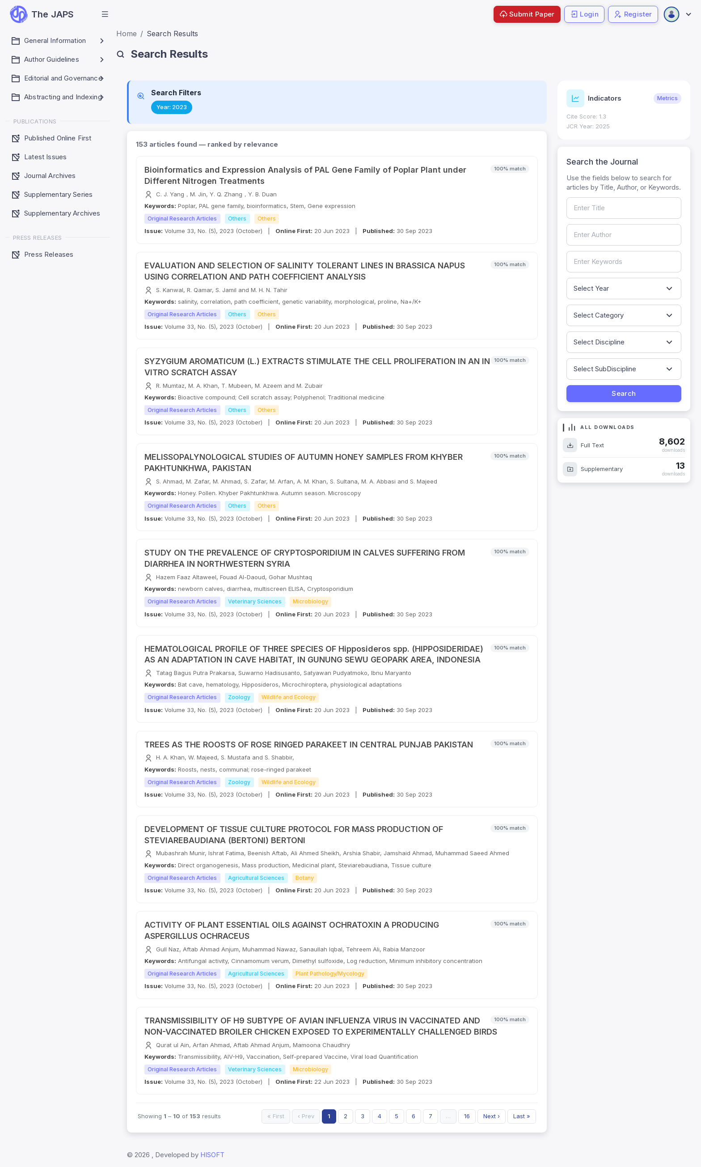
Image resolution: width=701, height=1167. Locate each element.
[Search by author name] (623, 235)
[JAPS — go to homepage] (42, 14)
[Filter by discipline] (623, 342)
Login (584, 14)
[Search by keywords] (623, 261)
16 (467, 1116)
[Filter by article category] (623, 315)
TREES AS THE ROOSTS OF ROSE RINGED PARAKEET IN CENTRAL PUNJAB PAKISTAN (308, 744)
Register (633, 14)
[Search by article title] (623, 208)
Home (126, 33)
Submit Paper (527, 14)
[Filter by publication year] (623, 288)
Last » (521, 1116)
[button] (105, 14)
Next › (491, 1116)
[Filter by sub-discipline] (623, 369)
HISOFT (212, 1154)
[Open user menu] (676, 14)
